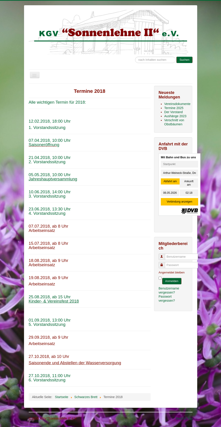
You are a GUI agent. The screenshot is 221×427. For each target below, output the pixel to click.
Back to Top (184, 418)
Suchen (184, 59)
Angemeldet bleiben (172, 272)
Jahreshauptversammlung (53, 179)
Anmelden (171, 281)
